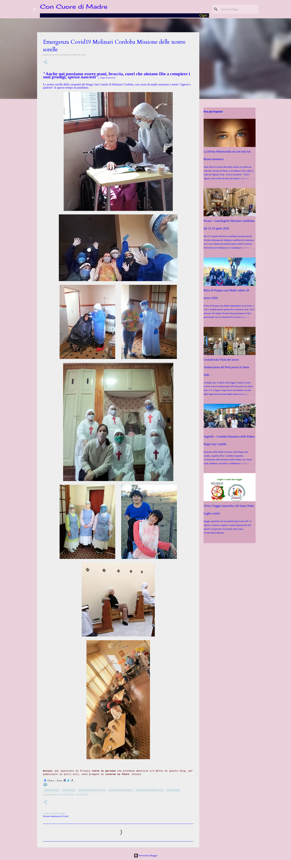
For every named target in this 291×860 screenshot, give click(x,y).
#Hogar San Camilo (121, 790)
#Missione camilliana (150, 790)
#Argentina (52, 790)
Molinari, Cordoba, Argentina (70, 794)
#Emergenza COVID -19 (92, 790)
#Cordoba (69, 790)
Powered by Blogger (145, 855)
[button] (45, 62)
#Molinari (173, 790)
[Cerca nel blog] (239, 9)
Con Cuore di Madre (73, 6)
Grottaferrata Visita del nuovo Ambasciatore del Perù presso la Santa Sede (226, 367)
